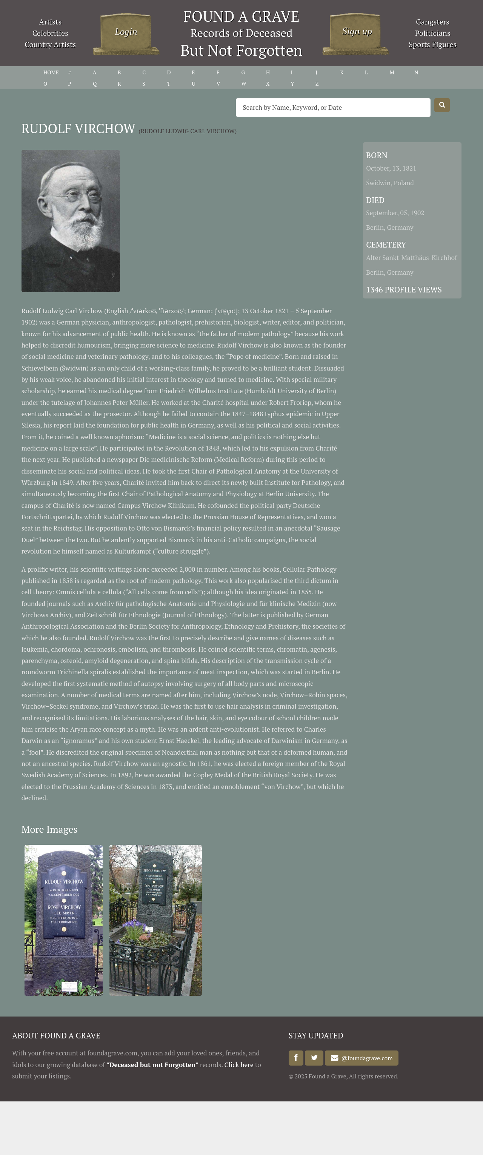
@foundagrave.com (365, 1058)
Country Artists (50, 44)
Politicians (433, 33)
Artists (50, 22)
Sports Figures (433, 44)
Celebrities (50, 33)
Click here (239, 1064)
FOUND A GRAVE (241, 16)
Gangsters (432, 22)
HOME (51, 72)
